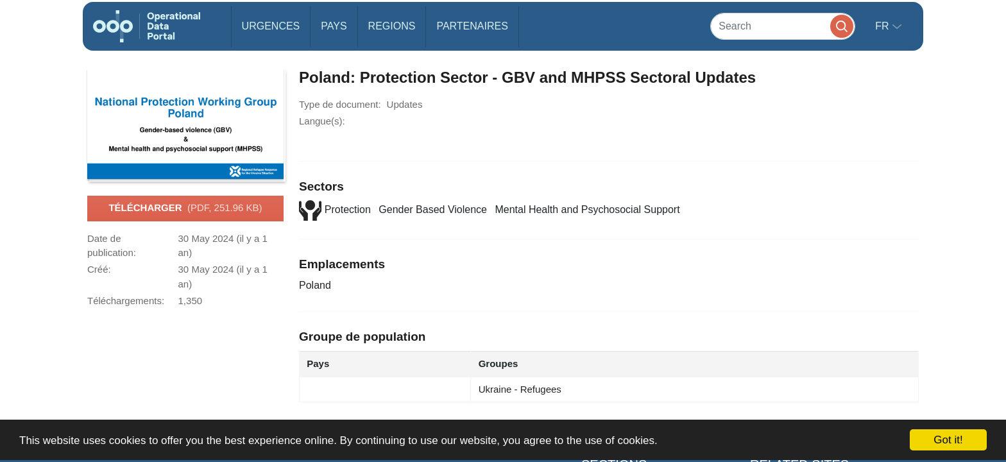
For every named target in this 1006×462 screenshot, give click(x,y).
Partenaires (471, 26)
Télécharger (185, 208)
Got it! (948, 440)
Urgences (271, 26)
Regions (392, 26)
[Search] (782, 26)
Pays (333, 26)
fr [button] (883, 26)
